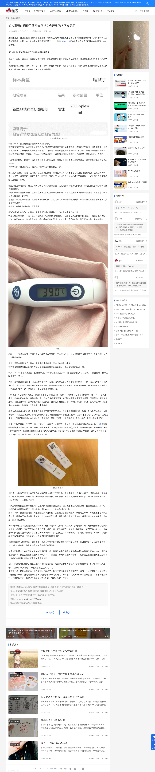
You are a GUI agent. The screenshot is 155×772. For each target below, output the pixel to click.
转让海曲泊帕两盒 (122, 326)
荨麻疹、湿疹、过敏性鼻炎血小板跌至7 (62, 674)
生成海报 (52, 768)
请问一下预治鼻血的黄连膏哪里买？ (129, 335)
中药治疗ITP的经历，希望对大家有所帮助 (134, 254)
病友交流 (66, 41)
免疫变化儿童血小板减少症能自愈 (59, 651)
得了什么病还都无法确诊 (54, 745)
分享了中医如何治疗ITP (137, 148)
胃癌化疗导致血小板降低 (125, 318)
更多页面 (112, 11)
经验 (99, 424)
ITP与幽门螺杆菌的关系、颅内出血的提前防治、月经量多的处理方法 (137, 94)
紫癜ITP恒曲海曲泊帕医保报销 (130, 235)
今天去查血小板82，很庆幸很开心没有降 (63, 698)
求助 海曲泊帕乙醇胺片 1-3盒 (127, 331)
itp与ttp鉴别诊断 (134, 171)
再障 (87, 11)
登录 (141, 11)
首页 (29, 11)
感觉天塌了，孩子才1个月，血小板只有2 (131, 309)
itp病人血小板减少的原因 (137, 182)
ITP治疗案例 (41, 11)
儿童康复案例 (15, 652)
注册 (147, 11)
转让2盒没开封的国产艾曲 (126, 314)
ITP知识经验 (74, 11)
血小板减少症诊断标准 (53, 721)
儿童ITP (119, 339)
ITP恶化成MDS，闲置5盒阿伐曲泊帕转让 (131, 305)
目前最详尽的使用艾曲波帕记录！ (131, 212)
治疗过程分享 (36, 31)
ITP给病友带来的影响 (136, 137)
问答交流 (99, 11)
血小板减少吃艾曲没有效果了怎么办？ (133, 271)
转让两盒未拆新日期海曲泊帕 (127, 322)
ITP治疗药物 (57, 11)
